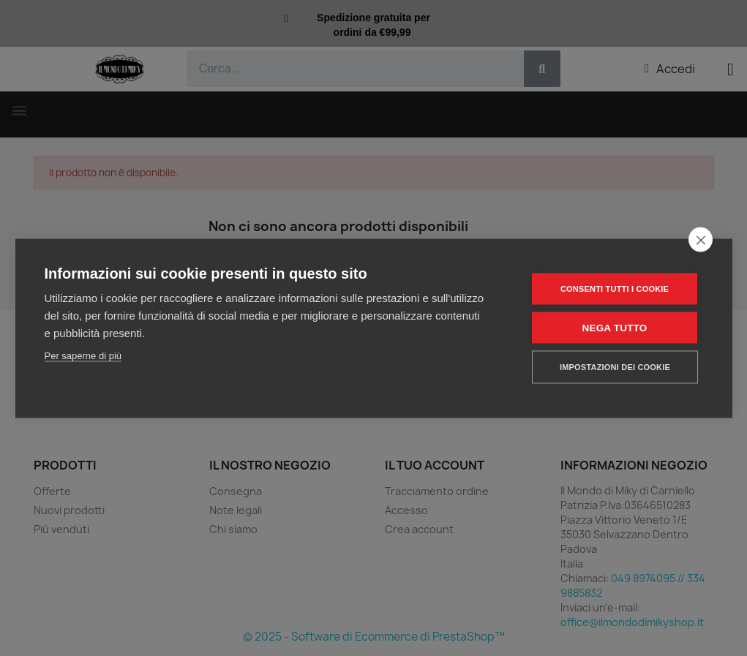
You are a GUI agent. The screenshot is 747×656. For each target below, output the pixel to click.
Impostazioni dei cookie (615, 366)
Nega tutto (614, 327)
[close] (700, 239)
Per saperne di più (83, 355)
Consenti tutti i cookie (614, 288)
